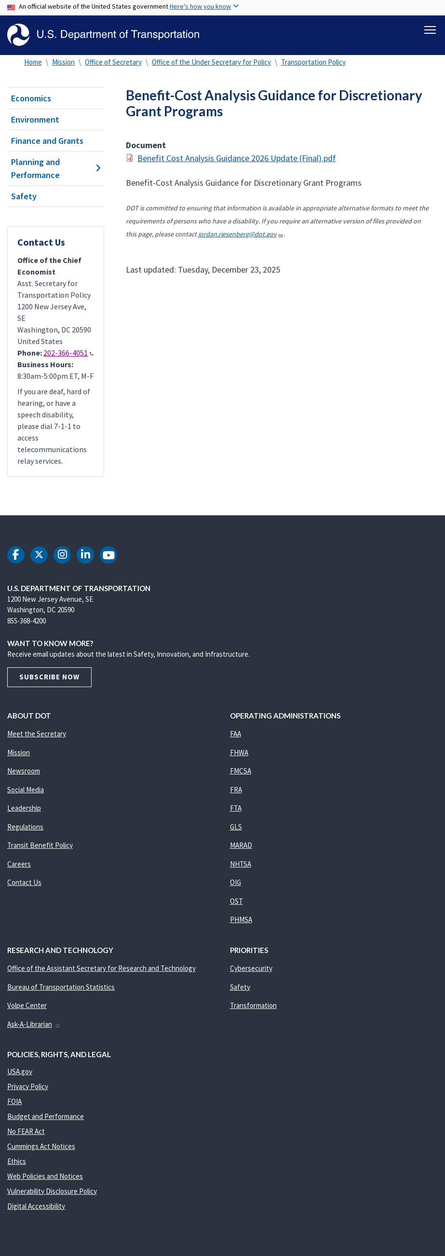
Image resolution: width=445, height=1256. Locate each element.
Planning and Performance (55, 168)
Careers (19, 864)
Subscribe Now (49, 676)
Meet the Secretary (36, 733)
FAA (235, 733)
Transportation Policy (313, 62)
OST (236, 901)
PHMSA (241, 919)
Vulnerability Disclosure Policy (52, 1191)
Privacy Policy (27, 1086)
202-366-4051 (68, 353)
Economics (31, 98)
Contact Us (24, 882)
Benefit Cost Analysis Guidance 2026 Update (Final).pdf (236, 158)
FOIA (14, 1101)
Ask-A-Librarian (34, 1024)
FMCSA (240, 770)
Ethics (16, 1161)
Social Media (25, 789)
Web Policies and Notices (45, 1176)
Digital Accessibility (36, 1206)
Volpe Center (27, 1005)
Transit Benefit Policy (40, 845)
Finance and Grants (47, 140)
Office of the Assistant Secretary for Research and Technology (101, 968)
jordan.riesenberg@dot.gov (240, 234)
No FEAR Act (26, 1131)
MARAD (241, 845)
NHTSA (240, 864)
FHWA (239, 752)
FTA (236, 808)
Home (33, 62)
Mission (63, 62)
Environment (35, 119)
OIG (235, 882)
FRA (236, 789)
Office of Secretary (113, 62)
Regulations (25, 826)
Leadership (24, 808)
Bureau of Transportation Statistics (61, 987)
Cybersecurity (251, 968)
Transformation (253, 1005)
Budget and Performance (45, 1116)
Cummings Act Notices (41, 1146)
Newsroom (23, 770)
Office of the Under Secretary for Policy (211, 62)
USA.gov (19, 1071)
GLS (236, 826)
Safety (24, 196)
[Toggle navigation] (430, 29)
